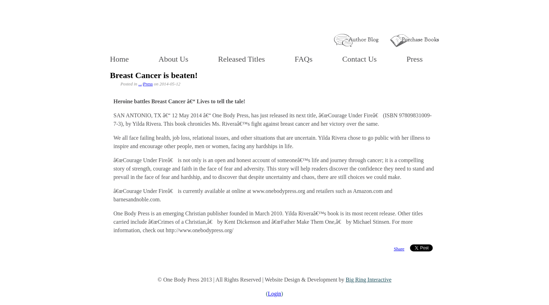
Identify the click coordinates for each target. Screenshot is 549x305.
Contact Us (359, 59)
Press (414, 59)
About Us (173, 59)
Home (119, 59)
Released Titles (241, 59)
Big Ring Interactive (368, 280)
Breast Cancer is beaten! (153, 75)
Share (399, 248)
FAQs (304, 59)
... (140, 84)
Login (274, 294)
